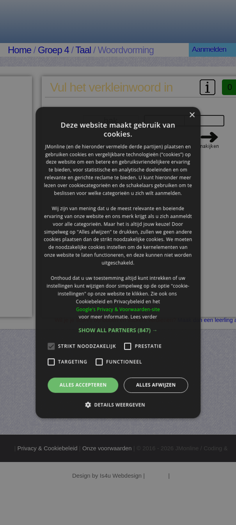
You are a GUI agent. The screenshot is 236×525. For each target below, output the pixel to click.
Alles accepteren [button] (83, 384)
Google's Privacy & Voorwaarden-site (118, 309)
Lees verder (143, 317)
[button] (118, 330)
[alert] (118, 262)
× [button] (192, 115)
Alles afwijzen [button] (156, 384)
